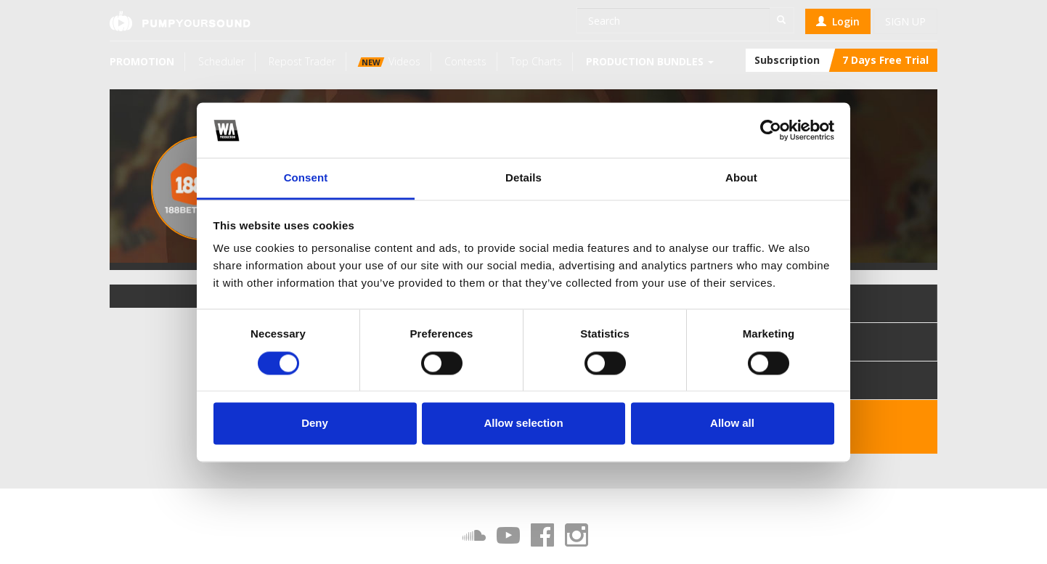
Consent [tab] (306, 178)
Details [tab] (523, 178)
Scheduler (221, 61)
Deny (314, 423)
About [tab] (741, 178)
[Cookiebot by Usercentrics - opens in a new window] (770, 130)
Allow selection (523, 423)
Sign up (905, 21)
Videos (389, 61)
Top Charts (536, 61)
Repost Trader (302, 61)
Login (838, 21)
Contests (465, 61)
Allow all (732, 423)
